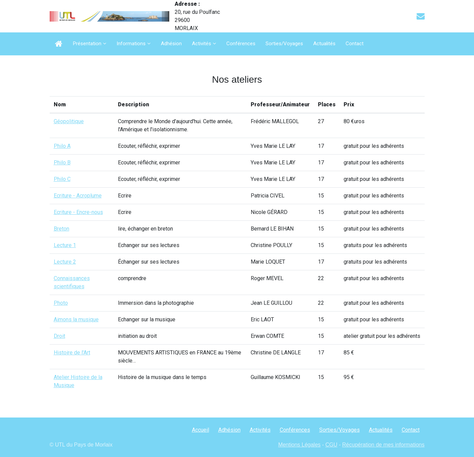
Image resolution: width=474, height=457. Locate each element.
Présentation (87, 44)
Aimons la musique (76, 319)
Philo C (62, 179)
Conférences (240, 44)
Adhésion (171, 44)
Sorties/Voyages (284, 44)
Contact (355, 44)
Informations (131, 44)
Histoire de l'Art (72, 352)
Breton (61, 228)
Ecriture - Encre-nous (78, 212)
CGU (331, 445)
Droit (59, 336)
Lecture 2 (65, 262)
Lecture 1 (65, 245)
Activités (201, 44)
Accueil (200, 430)
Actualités (324, 44)
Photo (61, 303)
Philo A (62, 146)
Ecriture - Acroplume (78, 195)
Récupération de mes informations (383, 445)
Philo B (62, 162)
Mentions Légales (299, 445)
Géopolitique (69, 121)
